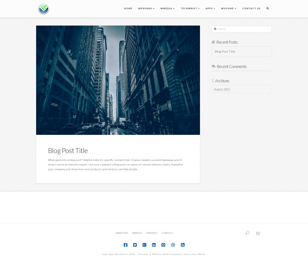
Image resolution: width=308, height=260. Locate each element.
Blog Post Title (68, 150)
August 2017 (222, 89)
